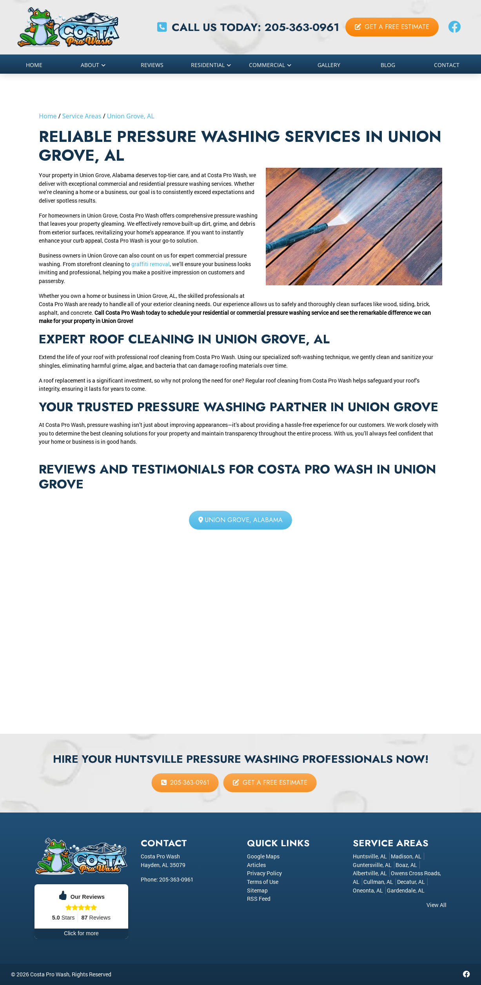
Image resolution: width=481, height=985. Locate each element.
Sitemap (257, 890)
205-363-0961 (301, 27)
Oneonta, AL (368, 890)
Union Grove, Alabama (240, 519)
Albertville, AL (370, 873)
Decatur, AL (411, 881)
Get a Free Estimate (392, 26)
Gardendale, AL (406, 890)
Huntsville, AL (370, 856)
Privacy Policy (264, 873)
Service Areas (82, 116)
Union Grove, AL (130, 116)
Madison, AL (406, 856)
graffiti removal (150, 264)
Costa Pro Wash (49, 974)
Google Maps (263, 856)
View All (437, 905)
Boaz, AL (406, 865)
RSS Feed (258, 898)
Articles (256, 865)
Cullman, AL (378, 881)
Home (48, 116)
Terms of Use (262, 881)
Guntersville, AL (372, 865)
